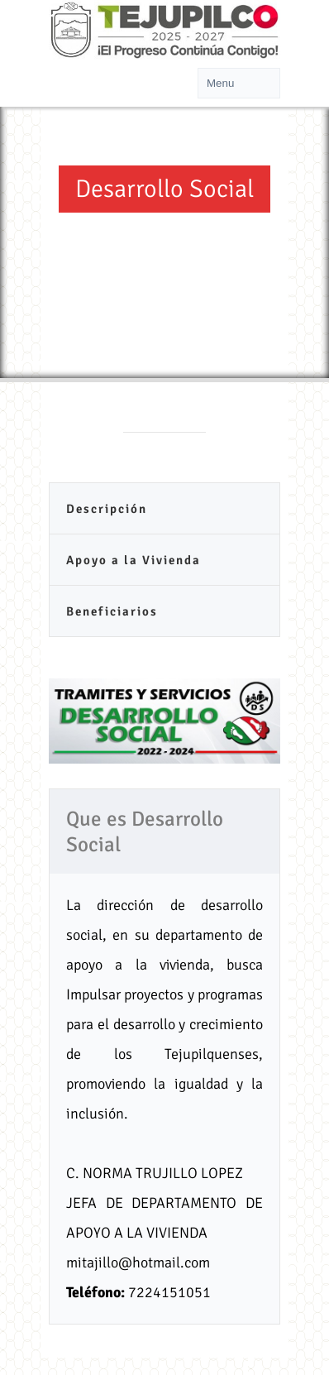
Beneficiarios (112, 611)
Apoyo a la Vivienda (133, 560)
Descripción (106, 508)
